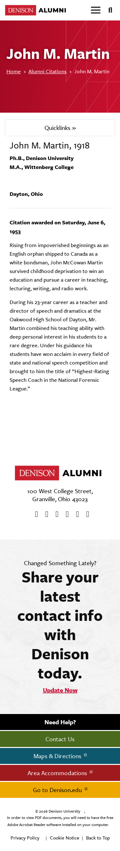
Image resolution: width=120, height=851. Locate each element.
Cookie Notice (64, 837)
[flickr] (75, 514)
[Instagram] (65, 514)
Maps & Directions (58, 756)
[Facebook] (34, 514)
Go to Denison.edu (58, 790)
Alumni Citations (47, 71)
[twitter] (45, 514)
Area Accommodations (58, 773)
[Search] (107, 10)
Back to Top (98, 837)
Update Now (60, 690)
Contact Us (60, 739)
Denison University (64, 811)
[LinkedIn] (86, 514)
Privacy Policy (25, 837)
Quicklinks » (60, 128)
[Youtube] (55, 514)
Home (13, 71)
